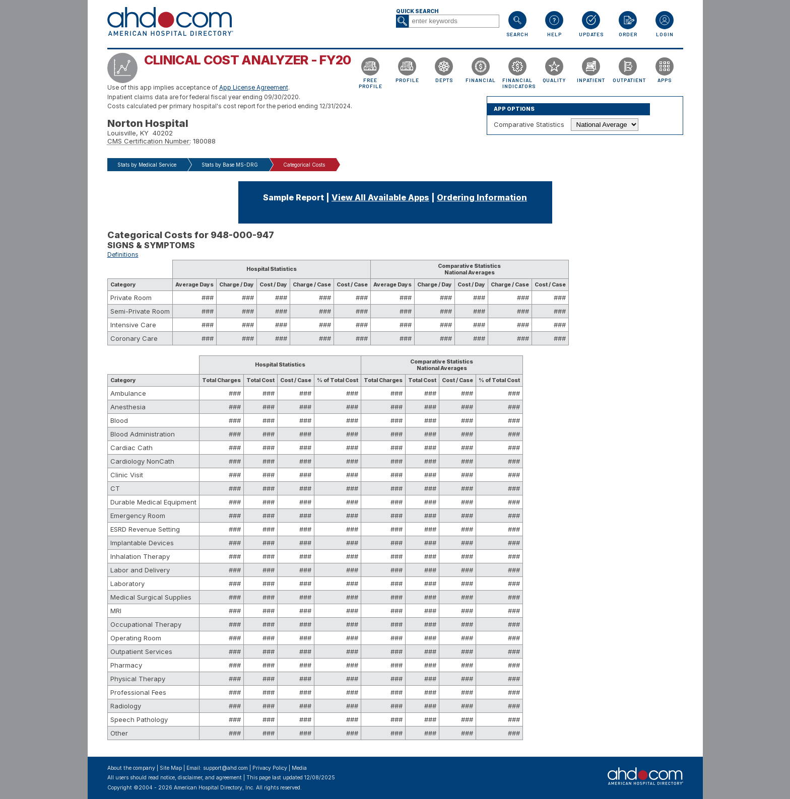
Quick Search (417, 11)
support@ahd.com (225, 768)
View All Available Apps (380, 197)
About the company (131, 768)
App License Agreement (253, 87)
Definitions (123, 254)
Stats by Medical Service (146, 165)
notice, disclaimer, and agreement (201, 777)
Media (299, 768)
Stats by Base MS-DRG (230, 165)
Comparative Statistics (529, 124)
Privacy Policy (269, 768)
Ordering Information (482, 197)
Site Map (171, 768)
